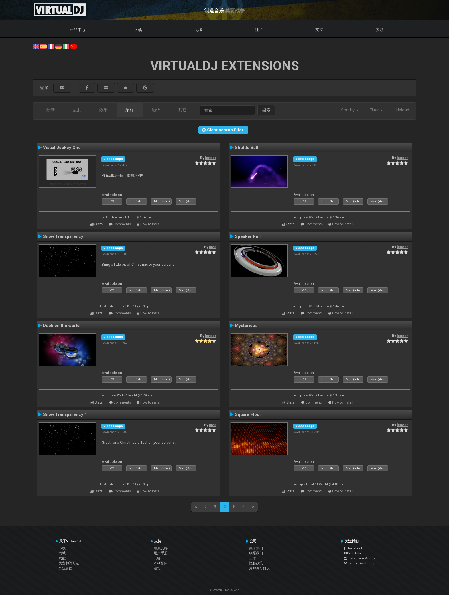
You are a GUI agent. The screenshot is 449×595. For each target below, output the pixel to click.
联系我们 (256, 553)
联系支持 (161, 548)
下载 (138, 29)
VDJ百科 (160, 563)
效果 (103, 110)
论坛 (157, 568)
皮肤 (77, 110)
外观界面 (65, 568)
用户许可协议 (259, 568)
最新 (50, 110)
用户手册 (161, 553)
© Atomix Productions (224, 590)
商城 (198, 29)
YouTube (353, 553)
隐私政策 (256, 563)
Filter (376, 110)
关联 (380, 29)
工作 (252, 558)
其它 (182, 110)
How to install (151, 224)
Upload (402, 110)
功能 (62, 558)
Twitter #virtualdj (359, 563)
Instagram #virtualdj (361, 558)
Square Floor (248, 414)
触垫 (156, 110)
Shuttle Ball (246, 147)
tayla (212, 247)
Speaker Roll (248, 236)
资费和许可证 (69, 563)
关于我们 (256, 548)
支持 (319, 29)
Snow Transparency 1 (65, 414)
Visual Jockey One (62, 147)
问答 (157, 558)
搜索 (266, 110)
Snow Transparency (63, 236)
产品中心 (78, 29)
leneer (210, 158)
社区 (259, 29)
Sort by (350, 110)
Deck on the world (61, 325)
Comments (122, 224)
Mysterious (246, 325)
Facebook (353, 548)
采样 (129, 110)
